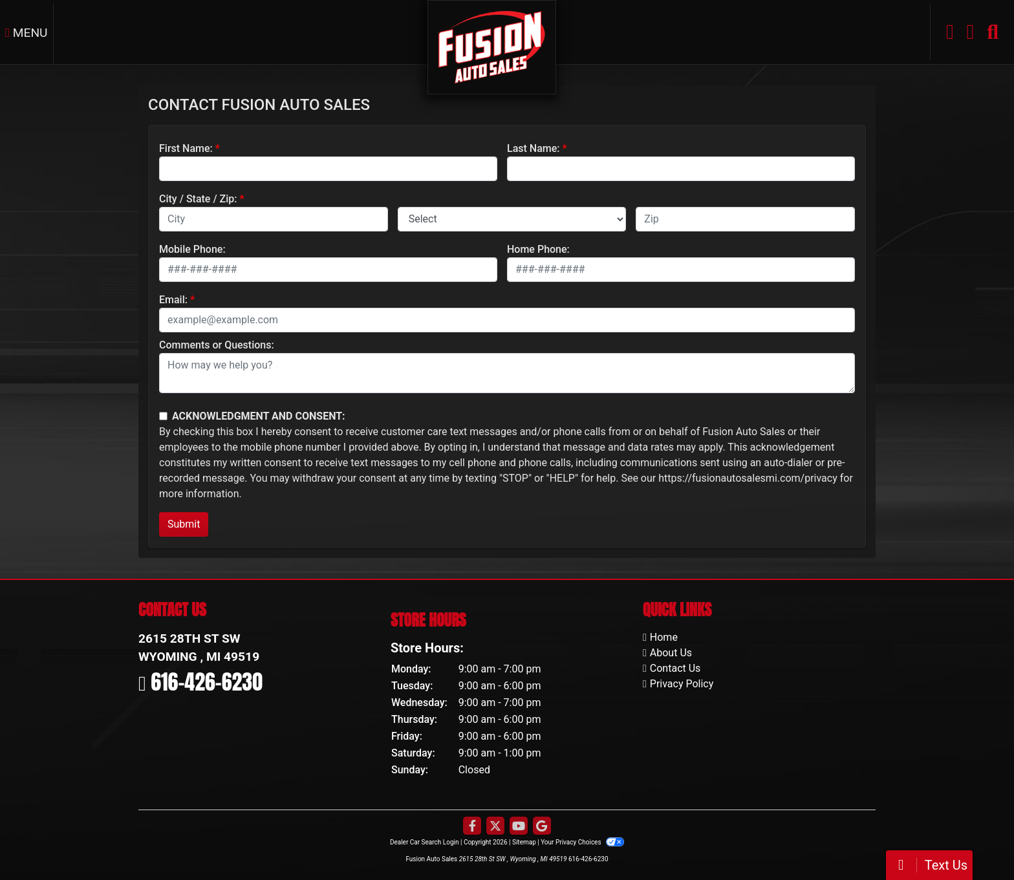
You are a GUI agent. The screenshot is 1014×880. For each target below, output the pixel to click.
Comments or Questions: (216, 345)
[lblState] (512, 219)
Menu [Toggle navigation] (26, 32)
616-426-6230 (207, 682)
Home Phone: (538, 249)
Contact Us (675, 668)
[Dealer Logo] (491, 46)
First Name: (186, 148)
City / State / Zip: (198, 199)
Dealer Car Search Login (424, 842)
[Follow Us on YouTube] (519, 826)
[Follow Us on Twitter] (495, 826)
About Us (671, 653)
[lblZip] (745, 219)
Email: (173, 300)
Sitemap (524, 842)
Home (664, 637)
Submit (183, 524)
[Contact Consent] (163, 416)
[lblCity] (273, 219)
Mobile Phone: (192, 249)
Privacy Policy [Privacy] (682, 684)
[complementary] (975, 841)
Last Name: (533, 148)
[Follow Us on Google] (542, 826)
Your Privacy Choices (582, 842)
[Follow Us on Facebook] (472, 826)
